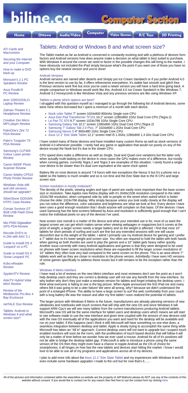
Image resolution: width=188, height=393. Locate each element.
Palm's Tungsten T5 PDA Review (16, 142)
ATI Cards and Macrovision (13, 50)
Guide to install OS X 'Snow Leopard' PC (17, 255)
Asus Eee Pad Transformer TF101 (72, 117)
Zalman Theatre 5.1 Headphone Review (16, 111)
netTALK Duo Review (18, 304)
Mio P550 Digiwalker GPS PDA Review (17, 224)
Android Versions (51, 75)
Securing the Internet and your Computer (17, 61)
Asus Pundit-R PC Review (13, 91)
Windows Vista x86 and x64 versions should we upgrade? (17, 188)
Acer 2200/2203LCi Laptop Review (16, 101)
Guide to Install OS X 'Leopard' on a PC (17, 244)
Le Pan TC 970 (59, 120)
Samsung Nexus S (61, 131)
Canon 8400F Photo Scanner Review (17, 166)
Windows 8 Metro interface (58, 270)
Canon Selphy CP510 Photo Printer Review (18, 176)
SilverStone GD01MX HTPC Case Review (18, 200)
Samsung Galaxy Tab (64, 124)
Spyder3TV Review (16, 273)
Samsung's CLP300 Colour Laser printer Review (17, 154)
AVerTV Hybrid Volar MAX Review (17, 282)
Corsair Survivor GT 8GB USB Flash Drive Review (18, 212)
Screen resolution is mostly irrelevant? (66, 186)
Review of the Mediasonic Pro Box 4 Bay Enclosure (18, 294)
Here (165, 380)
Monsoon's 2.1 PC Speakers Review (15, 81)
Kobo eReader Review (13, 265)
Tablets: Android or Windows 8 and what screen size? (17, 314)
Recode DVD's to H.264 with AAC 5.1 (16, 234)
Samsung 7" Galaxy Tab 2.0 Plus (71, 128)
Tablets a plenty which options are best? (67, 100)
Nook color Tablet (60, 113)
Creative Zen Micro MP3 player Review (16, 122)
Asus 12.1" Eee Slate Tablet (68, 135)
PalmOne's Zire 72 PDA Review (16, 132)
